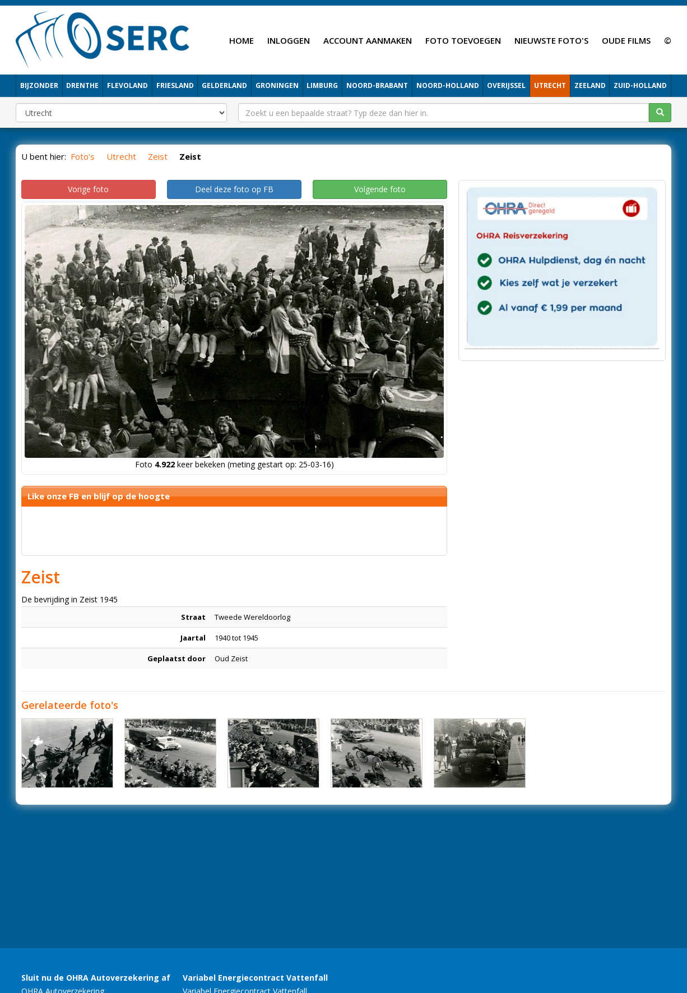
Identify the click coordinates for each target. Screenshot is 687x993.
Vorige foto (88, 189)
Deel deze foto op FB (234, 189)
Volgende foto (380, 189)
